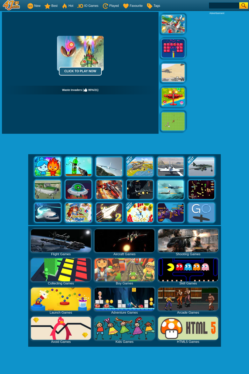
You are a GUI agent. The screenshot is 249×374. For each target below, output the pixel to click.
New (33, 5)
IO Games (87, 5)
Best (51, 5)
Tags (153, 5)
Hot (67, 5)
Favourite (133, 5)
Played (110, 5)
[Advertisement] (217, 73)
